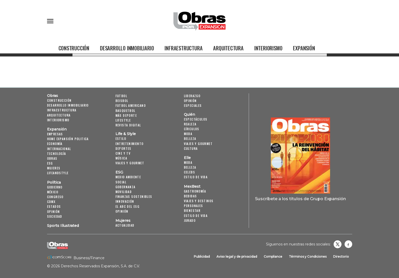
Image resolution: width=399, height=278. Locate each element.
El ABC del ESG (127, 206)
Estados (54, 206)
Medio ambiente (128, 177)
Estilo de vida (196, 177)
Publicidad (202, 256)
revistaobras (337, 244)
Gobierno (55, 187)
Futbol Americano (130, 105)
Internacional (59, 149)
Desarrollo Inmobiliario (127, 48)
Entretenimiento (129, 143)
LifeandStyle (58, 173)
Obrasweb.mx (348, 244)
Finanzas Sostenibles (133, 196)
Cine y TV (123, 153)
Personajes (193, 205)
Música (121, 158)
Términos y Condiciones (308, 256)
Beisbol (121, 100)
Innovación (124, 201)
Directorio (341, 256)
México (52, 192)
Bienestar (192, 210)
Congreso (55, 197)
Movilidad (123, 191)
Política (54, 182)
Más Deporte (126, 115)
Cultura (191, 148)
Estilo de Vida (196, 215)
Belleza (190, 138)
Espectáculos (196, 119)
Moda (188, 133)
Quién (189, 114)
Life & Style (125, 133)
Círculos (191, 129)
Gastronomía (195, 191)
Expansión (304, 48)
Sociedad (54, 216)
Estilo (120, 138)
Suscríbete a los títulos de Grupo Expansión (300, 198)
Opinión (53, 211)
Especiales (193, 105)
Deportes (123, 148)
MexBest (192, 186)
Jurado (190, 220)
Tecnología (56, 153)
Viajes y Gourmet (129, 163)
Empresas (55, 134)
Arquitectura (228, 48)
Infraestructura (183, 48)
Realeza (190, 124)
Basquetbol (125, 110)
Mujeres (54, 168)
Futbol (121, 96)
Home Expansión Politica (68, 139)
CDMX (51, 201)
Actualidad (125, 225)
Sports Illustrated (63, 225)
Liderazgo (192, 96)
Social (120, 182)
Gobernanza (125, 187)
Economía (55, 143)
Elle (187, 157)
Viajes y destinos (199, 201)
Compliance (273, 256)
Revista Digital (128, 125)
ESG (50, 163)
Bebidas (190, 196)
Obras (52, 95)
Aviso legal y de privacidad (236, 256)
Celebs (189, 172)
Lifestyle (123, 120)
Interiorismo (268, 48)
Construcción (74, 48)
